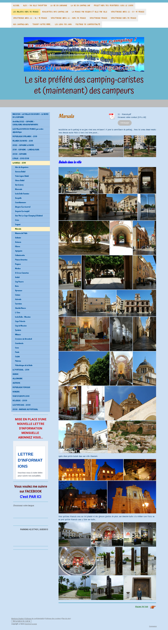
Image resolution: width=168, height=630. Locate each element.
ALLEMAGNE (17, 378)
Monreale (18, 189)
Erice (17, 220)
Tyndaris (18, 330)
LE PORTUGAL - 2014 (21, 370)
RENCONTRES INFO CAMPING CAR (55, 12)
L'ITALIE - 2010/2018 (21, 158)
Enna (17, 348)
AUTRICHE (16, 383)
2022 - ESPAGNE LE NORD (23, 145)
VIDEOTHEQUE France (98, 18)
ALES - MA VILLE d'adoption (35, 5)
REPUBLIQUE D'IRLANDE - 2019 (25, 136)
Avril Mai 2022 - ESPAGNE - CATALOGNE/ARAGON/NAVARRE (25, 123)
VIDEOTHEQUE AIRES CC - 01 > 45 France (127, 12)
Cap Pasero (19, 282)
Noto (17, 286)
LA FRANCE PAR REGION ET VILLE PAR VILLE (89, 12)
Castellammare (20, 202)
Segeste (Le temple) (22, 211)
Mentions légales (17, 618)
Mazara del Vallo (21, 233)
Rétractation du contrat (21, 621)
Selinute (18, 238)
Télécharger (124, 123)
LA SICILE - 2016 (19, 163)
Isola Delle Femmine (22, 194)
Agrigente (18, 251)
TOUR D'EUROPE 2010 (21, 396)
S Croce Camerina (22, 273)
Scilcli (17, 277)
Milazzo (18, 334)
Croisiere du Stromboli (23, 339)
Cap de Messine (21, 326)
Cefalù (17, 356)
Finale (17, 352)
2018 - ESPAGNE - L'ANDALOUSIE (26, 150)
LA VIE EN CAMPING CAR (80, 5)
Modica (17, 268)
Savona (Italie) (20, 172)
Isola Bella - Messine (22, 317)
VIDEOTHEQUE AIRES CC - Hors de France (68, 18)
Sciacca (18, 242)
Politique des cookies (53, 618)
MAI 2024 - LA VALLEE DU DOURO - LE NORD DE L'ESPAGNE (30, 115)
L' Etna (17, 312)
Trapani (17, 224)
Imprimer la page (31, 624)
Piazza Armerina (21, 260)
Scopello (18, 198)
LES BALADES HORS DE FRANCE (25, 12)
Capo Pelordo (20, 321)
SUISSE (15, 374)
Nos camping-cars (21, 24)
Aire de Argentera (21, 167)
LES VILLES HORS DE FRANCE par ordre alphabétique (28, 130)
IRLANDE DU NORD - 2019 (23, 141)
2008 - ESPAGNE (20, 154)
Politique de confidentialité (88, 24)
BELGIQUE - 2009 (20, 400)
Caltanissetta (20, 255)
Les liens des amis (63, 24)
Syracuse (18, 290)
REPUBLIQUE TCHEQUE (21, 387)
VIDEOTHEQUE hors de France (123, 18)
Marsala (18, 229)
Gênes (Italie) (19, 180)
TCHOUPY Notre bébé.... (41, 24)
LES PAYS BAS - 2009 (21, 405)
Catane (17, 295)
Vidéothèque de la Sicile (23, 365)
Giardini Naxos (20, 308)
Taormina (18, 304)
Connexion (153, 626)
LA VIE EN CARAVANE (59, 5)
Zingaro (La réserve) (22, 207)
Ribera (17, 246)
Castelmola (19, 343)
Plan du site (66, 618)
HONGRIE (16, 392)
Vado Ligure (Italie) (22, 176)
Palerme (18, 361)
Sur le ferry (19, 185)
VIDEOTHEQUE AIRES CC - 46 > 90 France (30, 18)
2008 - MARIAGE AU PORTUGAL (25, 409)
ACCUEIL (16, 5)
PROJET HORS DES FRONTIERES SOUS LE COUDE (113, 5)
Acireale (18, 299)
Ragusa (18, 264)
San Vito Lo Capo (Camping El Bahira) (29, 216)
